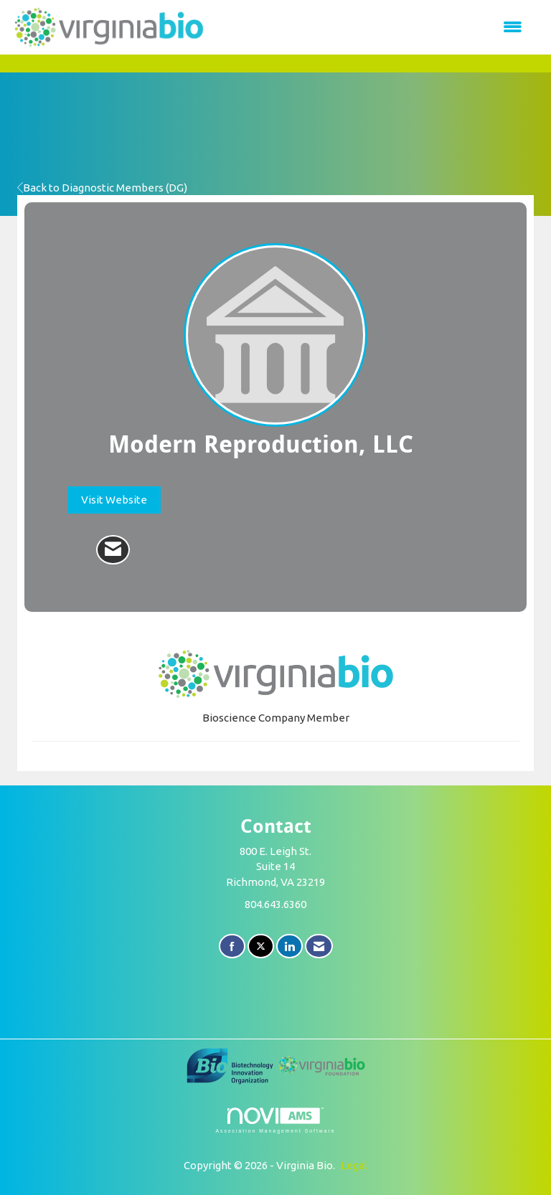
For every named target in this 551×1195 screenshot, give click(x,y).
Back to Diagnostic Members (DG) (102, 187)
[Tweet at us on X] (261, 946)
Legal (354, 1165)
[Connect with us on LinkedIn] (289, 946)
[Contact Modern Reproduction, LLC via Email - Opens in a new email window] (113, 550)
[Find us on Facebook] (232, 946)
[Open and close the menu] (371, 27)
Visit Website (114, 499)
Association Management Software (275, 1120)
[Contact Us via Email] (319, 946)
